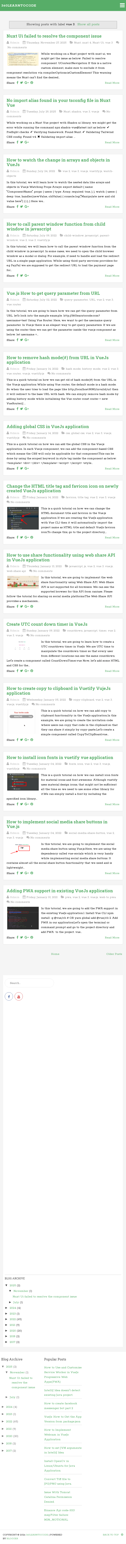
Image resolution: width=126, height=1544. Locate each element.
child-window (74, 235)
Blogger (12, 1538)
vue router (14, 304)
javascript (91, 235)
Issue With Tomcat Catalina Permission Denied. (58, 1497)
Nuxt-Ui (98, 42)
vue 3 (109, 42)
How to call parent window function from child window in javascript (56, 226)
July (16, 1302)
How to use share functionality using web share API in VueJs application (61, 557)
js (85, 566)
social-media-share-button (87, 833)
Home (55, 954)
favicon (71, 497)
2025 (13, 1285)
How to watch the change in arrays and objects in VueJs (58, 162)
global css (77, 433)
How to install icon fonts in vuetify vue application (60, 757)
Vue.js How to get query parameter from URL (53, 293)
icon (80, 764)
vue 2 (66, 171)
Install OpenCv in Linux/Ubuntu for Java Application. (59, 1465)
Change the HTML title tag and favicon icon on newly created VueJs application (63, 488)
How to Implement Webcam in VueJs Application (57, 1434)
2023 (13, 1314)
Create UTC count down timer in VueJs (47, 624)
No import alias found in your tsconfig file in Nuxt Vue (58, 103)
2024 (13, 1308)
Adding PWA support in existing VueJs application (60, 890)
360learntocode (18, 6)
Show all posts (88, 24)
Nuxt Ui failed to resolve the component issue (54, 36)
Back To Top (113, 1534)
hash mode (73, 369)
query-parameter (76, 300)
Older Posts (114, 954)
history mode (91, 369)
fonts (72, 764)
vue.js (95, 111)
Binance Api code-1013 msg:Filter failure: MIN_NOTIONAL (59, 1515)
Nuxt (77, 42)
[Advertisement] (63, 1032)
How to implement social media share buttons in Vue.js (57, 824)
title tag (83, 497)
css (68, 433)
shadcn (76, 111)
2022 (13, 1319)
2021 (13, 1325)
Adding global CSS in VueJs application (48, 426)
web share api (16, 571)
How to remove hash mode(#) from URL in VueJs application (58, 360)
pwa (68, 897)
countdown (75, 630)
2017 (13, 1342)
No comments (17, 47)
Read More (112, 83)
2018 (13, 1336)
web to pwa (107, 897)
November (21, 1291)
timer (102, 630)
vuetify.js (95, 171)
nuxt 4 (86, 42)
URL (92, 300)
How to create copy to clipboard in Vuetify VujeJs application (59, 690)
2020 (13, 1331)
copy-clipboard (83, 700)
